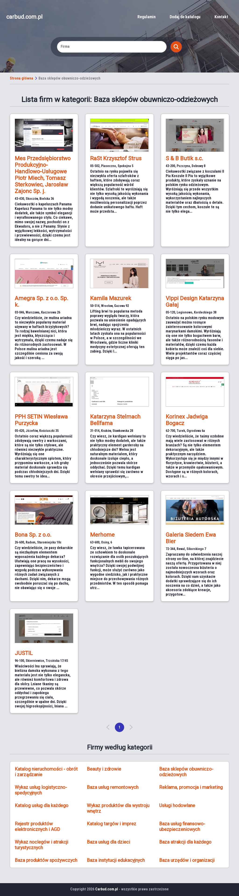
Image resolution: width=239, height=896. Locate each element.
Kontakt (221, 16)
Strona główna (21, 78)
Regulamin (146, 16)
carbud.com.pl (24, 17)
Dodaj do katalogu (185, 16)
